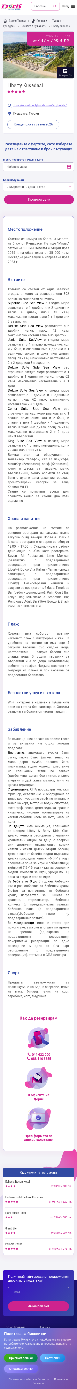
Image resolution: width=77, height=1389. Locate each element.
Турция (57, 20)
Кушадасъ (9, 26)
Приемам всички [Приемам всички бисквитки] (21, 1358)
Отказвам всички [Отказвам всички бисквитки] (21, 1368)
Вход (65, 6)
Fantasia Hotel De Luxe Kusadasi (24, 1197)
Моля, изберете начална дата (23, 159)
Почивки (39, 21)
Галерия (38, 55)
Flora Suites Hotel (15, 1212)
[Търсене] (55, 6)
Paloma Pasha (13, 1244)
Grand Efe (11, 1228)
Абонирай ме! (38, 1306)
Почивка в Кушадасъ (34, 26)
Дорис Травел (14, 21)
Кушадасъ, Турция (23, 114)
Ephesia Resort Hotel (17, 1181)
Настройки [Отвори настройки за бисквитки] (52, 1358)
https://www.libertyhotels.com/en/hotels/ (40, 105)
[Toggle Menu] (73, 6)
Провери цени (39, 199)
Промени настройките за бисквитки (29, 1379)
